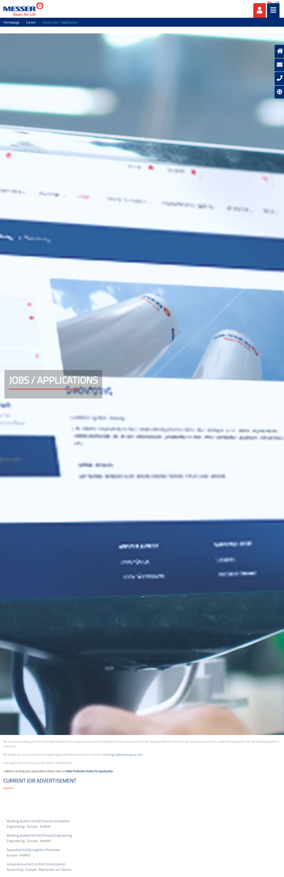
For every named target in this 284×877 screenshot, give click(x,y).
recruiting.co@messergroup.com (122, 754)
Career (31, 22)
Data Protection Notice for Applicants (89, 771)
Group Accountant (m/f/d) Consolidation (36, 864)
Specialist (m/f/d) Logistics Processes (33, 849)
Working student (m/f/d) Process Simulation (38, 821)
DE (277, 2)
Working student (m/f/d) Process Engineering (39, 835)
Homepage (11, 22)
